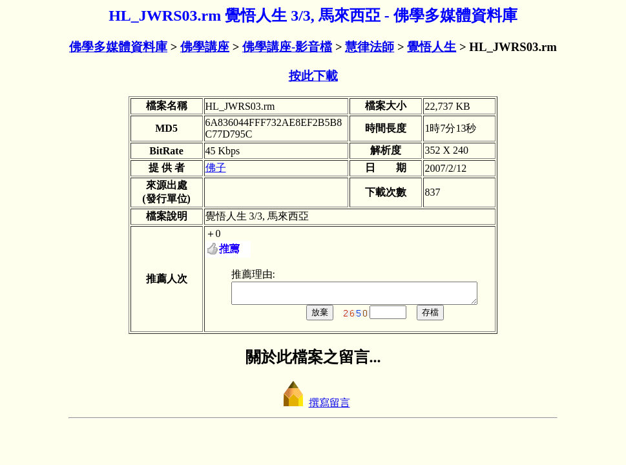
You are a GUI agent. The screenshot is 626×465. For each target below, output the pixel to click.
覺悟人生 (431, 47)
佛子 (203, 167)
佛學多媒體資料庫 (118, 47)
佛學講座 (204, 47)
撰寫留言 (313, 406)
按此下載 (313, 76)
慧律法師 (369, 47)
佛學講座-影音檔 (287, 47)
